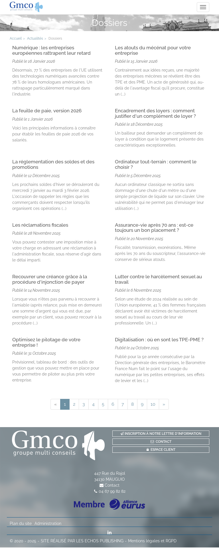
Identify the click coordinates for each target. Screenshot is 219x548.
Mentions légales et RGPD (152, 541)
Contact (112, 486)
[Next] (164, 404)
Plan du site (21, 524)
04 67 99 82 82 (112, 492)
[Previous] (55, 404)
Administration (48, 524)
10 (153, 404)
